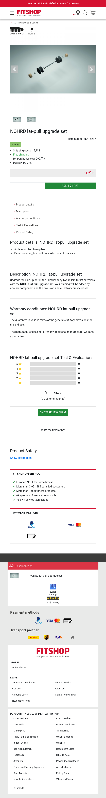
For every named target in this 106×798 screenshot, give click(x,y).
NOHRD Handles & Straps (25, 22)
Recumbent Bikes (65, 749)
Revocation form (21, 700)
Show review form (53, 412)
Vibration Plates (64, 779)
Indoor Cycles (20, 742)
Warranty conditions (28, 218)
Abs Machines (63, 767)
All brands (18, 788)
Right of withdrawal (65, 694)
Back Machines (21, 773)
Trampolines (62, 730)
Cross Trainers (20, 718)
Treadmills (18, 724)
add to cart (70, 185)
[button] (14, 69)
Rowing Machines (65, 724)
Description (22, 211)
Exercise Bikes (63, 718)
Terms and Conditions (23, 682)
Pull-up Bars (62, 773)
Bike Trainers (62, 755)
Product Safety (25, 232)
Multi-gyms (19, 730)
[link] (31, 525)
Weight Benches (64, 736)
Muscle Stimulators (23, 779)
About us (59, 688)
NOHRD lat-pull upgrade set (45, 575)
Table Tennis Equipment (25, 736)
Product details (25, 204)
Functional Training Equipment (29, 767)
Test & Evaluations (27, 225)
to (19, 667)
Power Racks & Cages (67, 761)
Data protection (63, 682)
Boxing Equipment (22, 749)
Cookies (16, 688)
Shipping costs (20, 694)
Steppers (18, 761)
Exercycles (18, 755)
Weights (60, 742)
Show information (21, 457)
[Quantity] (27, 186)
